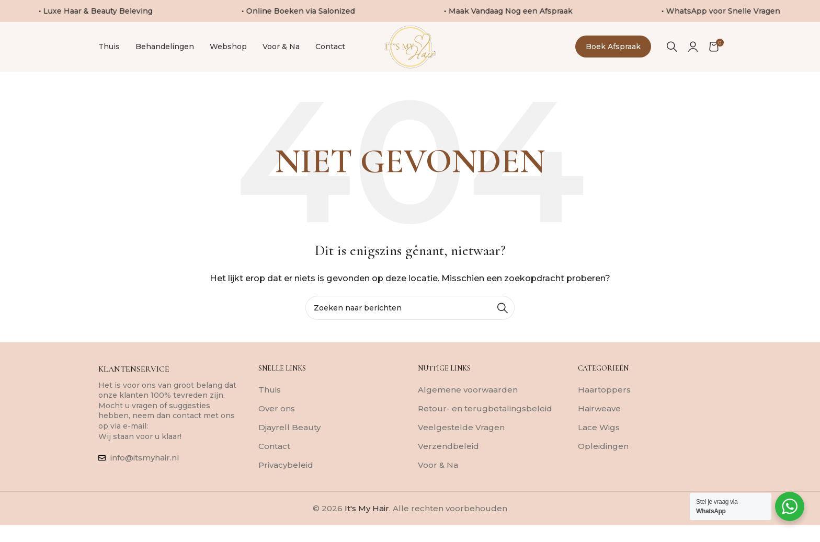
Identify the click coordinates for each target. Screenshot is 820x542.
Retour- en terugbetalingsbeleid (485, 427)
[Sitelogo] (410, 55)
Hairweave (599, 427)
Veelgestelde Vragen (461, 446)
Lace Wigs (599, 446)
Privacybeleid (285, 483)
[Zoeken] (672, 55)
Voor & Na (438, 483)
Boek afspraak (613, 56)
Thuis (269, 408)
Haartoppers (604, 408)
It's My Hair (367, 527)
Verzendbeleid (448, 464)
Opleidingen (603, 464)
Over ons (276, 427)
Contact (274, 464)
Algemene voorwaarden (468, 408)
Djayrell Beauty (289, 446)
